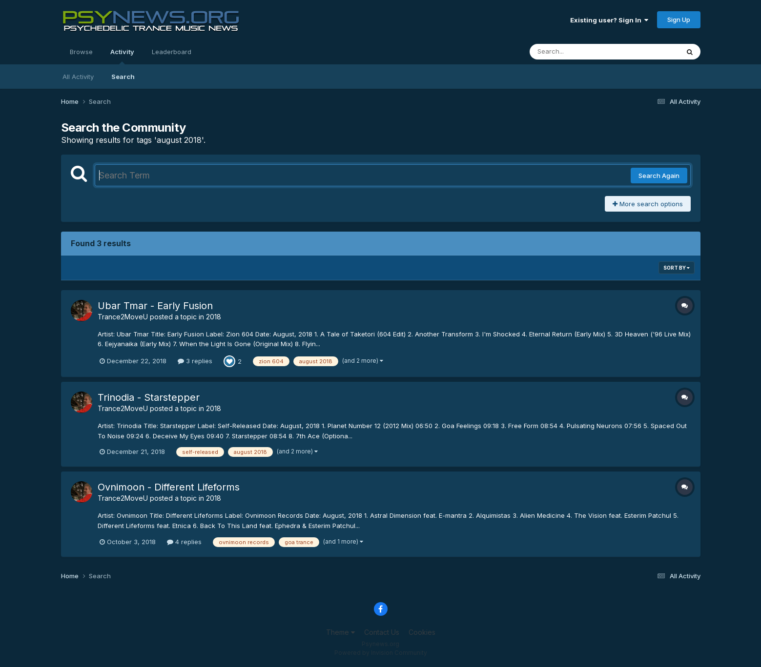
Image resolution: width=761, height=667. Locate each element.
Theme (340, 632)
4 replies (184, 542)
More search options (648, 204)
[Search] (578, 51)
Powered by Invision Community (380, 652)
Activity (122, 56)
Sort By (676, 268)
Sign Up (678, 19)
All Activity (78, 76)
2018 (213, 317)
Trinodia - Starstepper (149, 397)
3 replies (195, 361)
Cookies (422, 632)
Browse (81, 52)
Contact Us (381, 632)
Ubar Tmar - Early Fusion (155, 306)
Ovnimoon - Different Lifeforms (169, 487)
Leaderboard (171, 52)
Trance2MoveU (123, 317)
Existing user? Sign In (609, 20)
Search (123, 76)
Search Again (658, 175)
